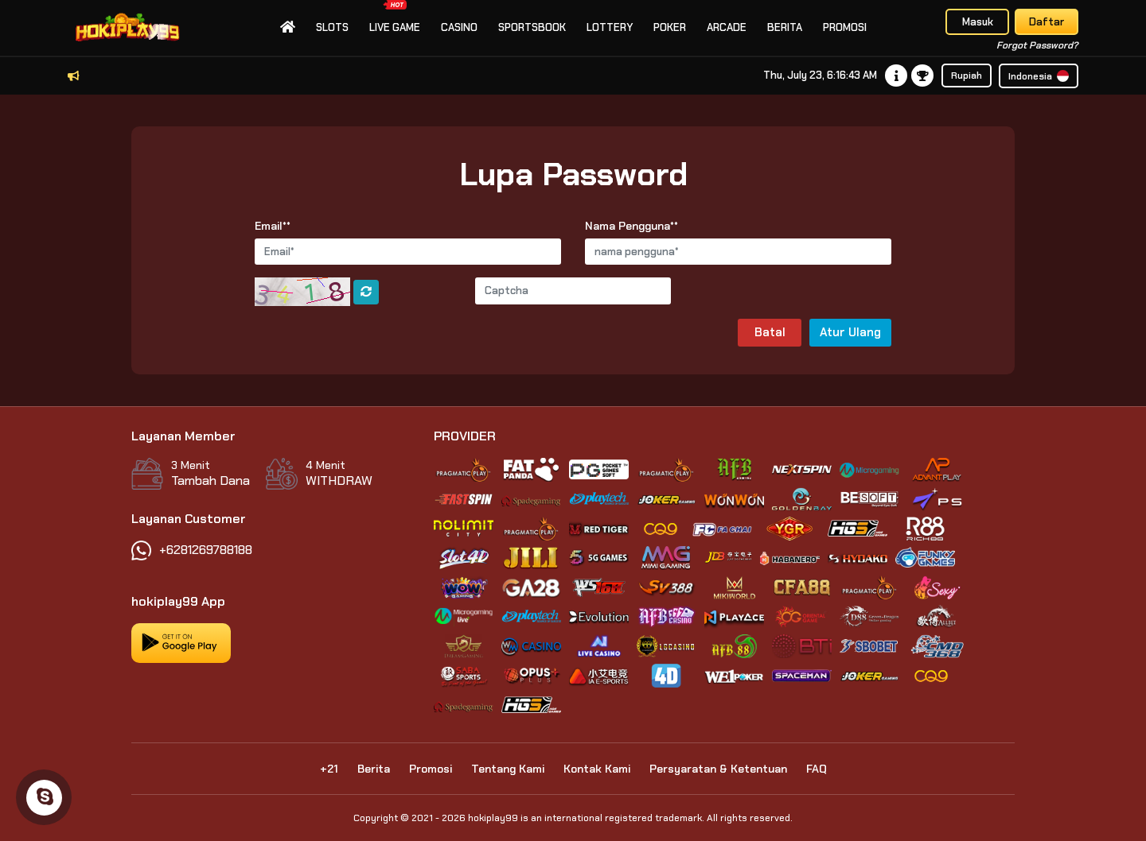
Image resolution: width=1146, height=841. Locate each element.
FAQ (816, 769)
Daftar (1046, 22)
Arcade (726, 27)
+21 (329, 769)
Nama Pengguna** (631, 226)
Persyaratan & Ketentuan (718, 769)
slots (332, 27)
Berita (784, 27)
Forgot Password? (1037, 45)
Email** (272, 226)
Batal (769, 332)
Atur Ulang (850, 332)
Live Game (394, 17)
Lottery (610, 27)
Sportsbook (532, 27)
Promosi (845, 27)
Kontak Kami (596, 769)
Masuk (977, 22)
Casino (459, 27)
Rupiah (966, 75)
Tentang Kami (507, 769)
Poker (669, 27)
